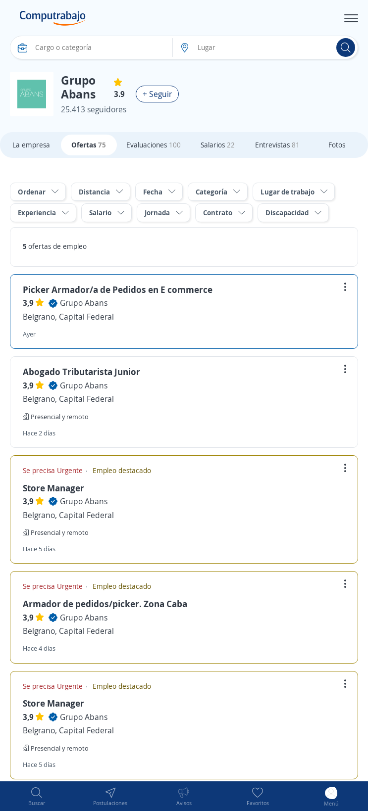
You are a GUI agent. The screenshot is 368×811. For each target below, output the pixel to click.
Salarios (218, 144)
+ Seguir (157, 94)
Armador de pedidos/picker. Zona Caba (105, 604)
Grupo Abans (83, 302)
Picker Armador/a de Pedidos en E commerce (117, 289)
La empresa (31, 144)
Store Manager (53, 488)
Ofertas (88, 144)
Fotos (336, 144)
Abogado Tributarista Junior (81, 372)
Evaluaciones (153, 144)
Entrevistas (277, 144)
